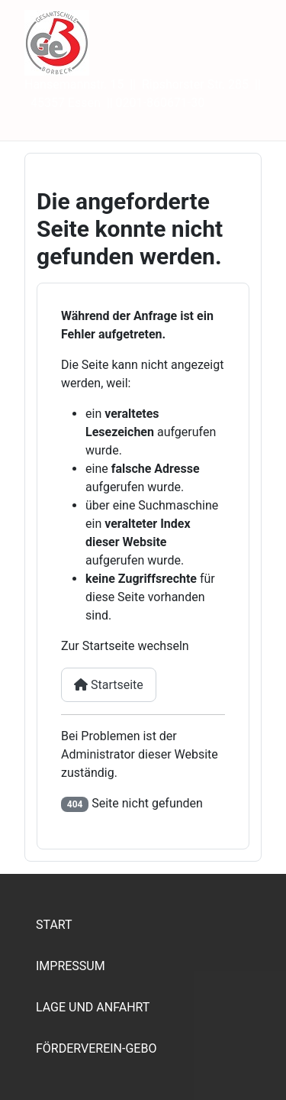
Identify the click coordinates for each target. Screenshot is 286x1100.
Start (54, 924)
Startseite (108, 685)
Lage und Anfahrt (92, 1007)
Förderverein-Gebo (96, 1048)
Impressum (70, 966)
